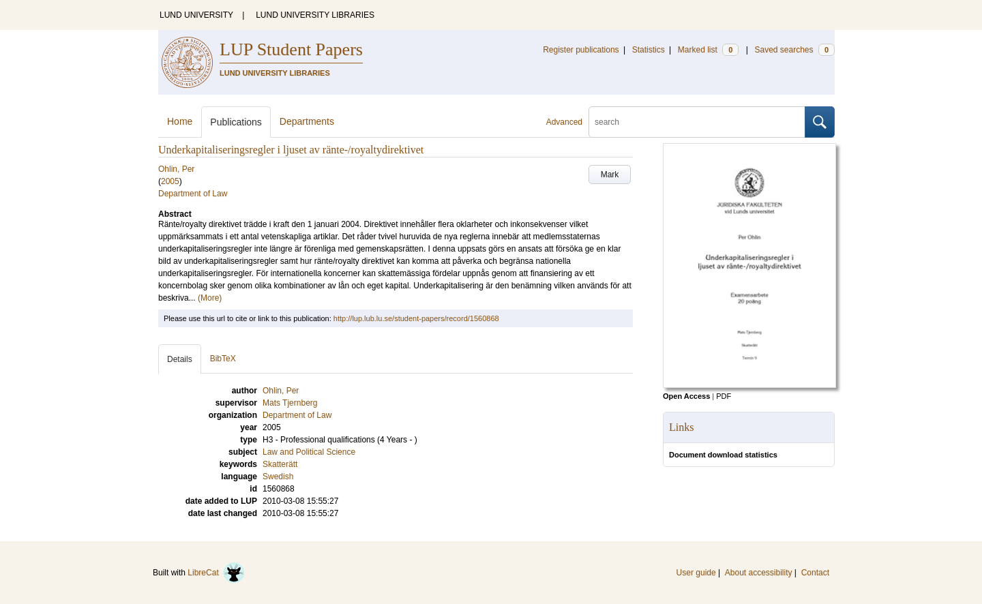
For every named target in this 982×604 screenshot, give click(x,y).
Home (179, 121)
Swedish (278, 476)
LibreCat (216, 573)
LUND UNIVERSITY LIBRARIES (315, 15)
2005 (170, 181)
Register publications (581, 50)
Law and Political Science (309, 452)
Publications (236, 122)
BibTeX (223, 358)
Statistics (648, 50)
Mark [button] (610, 174)
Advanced (564, 122)
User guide (696, 572)
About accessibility (758, 572)
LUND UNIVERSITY (196, 15)
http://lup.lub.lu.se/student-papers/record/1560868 (416, 318)
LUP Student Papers (291, 49)
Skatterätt (280, 464)
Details (179, 359)
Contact (815, 572)
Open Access (686, 396)
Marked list (708, 50)
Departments (307, 121)
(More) (210, 298)
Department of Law (192, 193)
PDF (723, 396)
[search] (697, 122)
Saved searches (794, 50)
